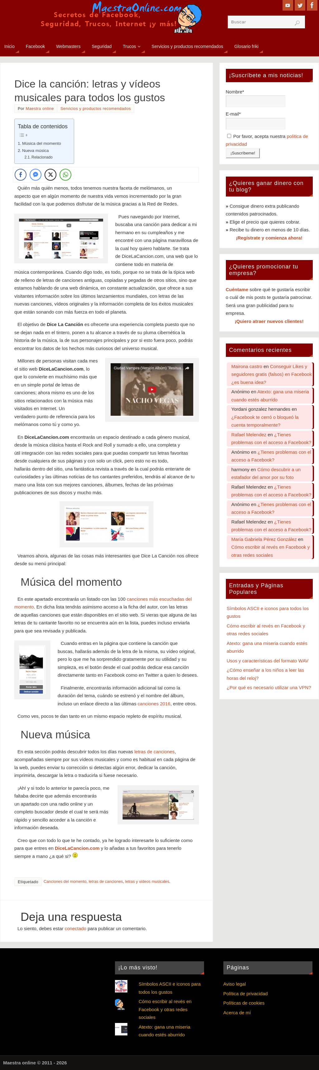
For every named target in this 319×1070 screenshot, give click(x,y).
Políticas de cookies (244, 1003)
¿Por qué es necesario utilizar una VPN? (269, 687)
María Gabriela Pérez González (264, 539)
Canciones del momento (65, 881)
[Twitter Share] (50, 175)
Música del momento (41, 143)
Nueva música (35, 150)
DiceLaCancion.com (77, 848)
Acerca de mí (237, 1012)
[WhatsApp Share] (65, 175)
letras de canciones (154, 751)
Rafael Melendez (249, 434)
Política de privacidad (245, 993)
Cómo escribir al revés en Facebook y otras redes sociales (165, 1009)
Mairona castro (246, 366)
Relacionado (42, 157)
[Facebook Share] (20, 175)
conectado (75, 928)
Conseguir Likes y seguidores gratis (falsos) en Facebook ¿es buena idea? (271, 374)
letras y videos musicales (147, 881)
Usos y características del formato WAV (268, 660)
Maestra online (40, 108)
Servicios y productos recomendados (95, 108)
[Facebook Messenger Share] (35, 175)
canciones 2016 (154, 703)
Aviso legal (234, 984)
